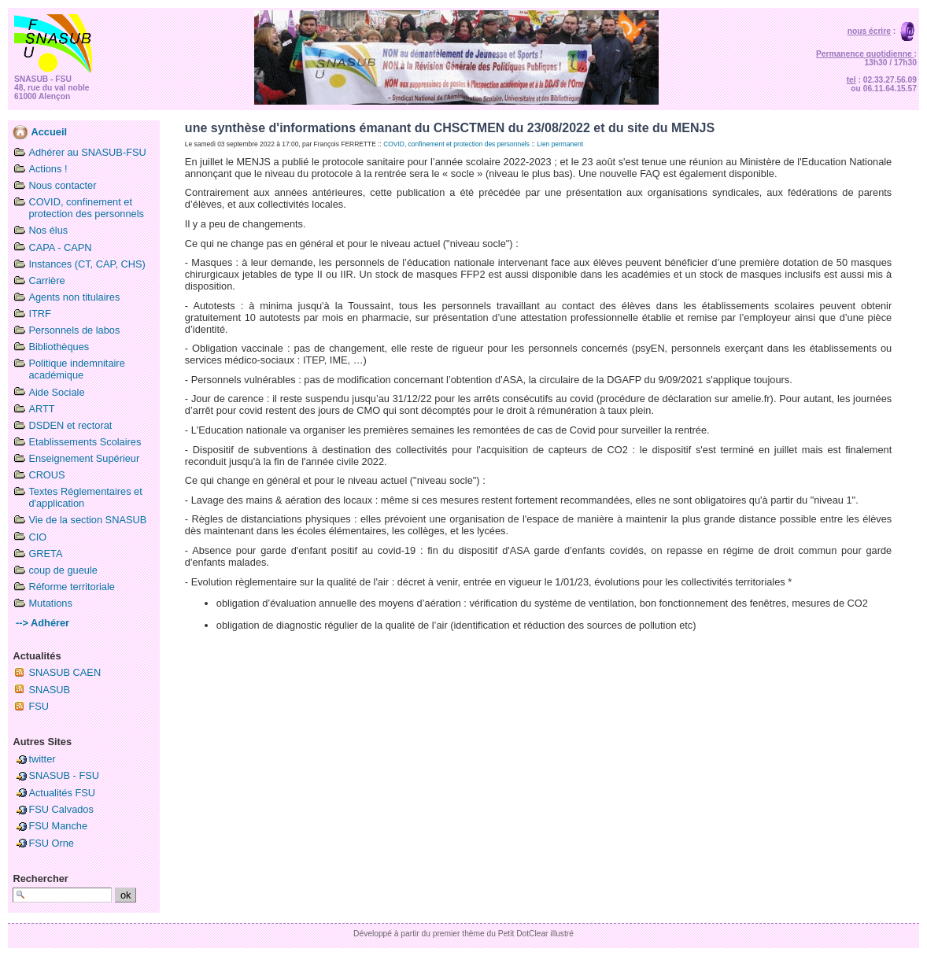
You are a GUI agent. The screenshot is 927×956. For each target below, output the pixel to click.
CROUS (46, 475)
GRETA (45, 553)
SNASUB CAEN (64, 672)
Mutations (50, 603)
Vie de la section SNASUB (87, 520)
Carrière (46, 280)
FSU (38, 706)
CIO (37, 537)
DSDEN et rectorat (70, 425)
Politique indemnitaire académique (76, 369)
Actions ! (47, 169)
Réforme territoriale (71, 586)
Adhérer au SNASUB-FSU (87, 152)
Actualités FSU (61, 793)
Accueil (40, 132)
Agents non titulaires (74, 297)
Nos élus (48, 230)
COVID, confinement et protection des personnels (86, 208)
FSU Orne (51, 843)
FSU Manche (57, 826)
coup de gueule (63, 570)
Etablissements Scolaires (84, 442)
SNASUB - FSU (63, 775)
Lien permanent (560, 144)
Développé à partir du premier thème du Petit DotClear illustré (463, 933)
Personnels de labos (74, 330)
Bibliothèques (58, 347)
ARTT (41, 409)
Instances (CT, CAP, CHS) (86, 264)
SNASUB (49, 690)
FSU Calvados (61, 809)
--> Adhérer (41, 623)
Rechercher (40, 878)
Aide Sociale (56, 392)
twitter (41, 759)
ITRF (39, 313)
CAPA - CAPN (59, 247)
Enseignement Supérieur (83, 458)
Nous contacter (62, 185)
